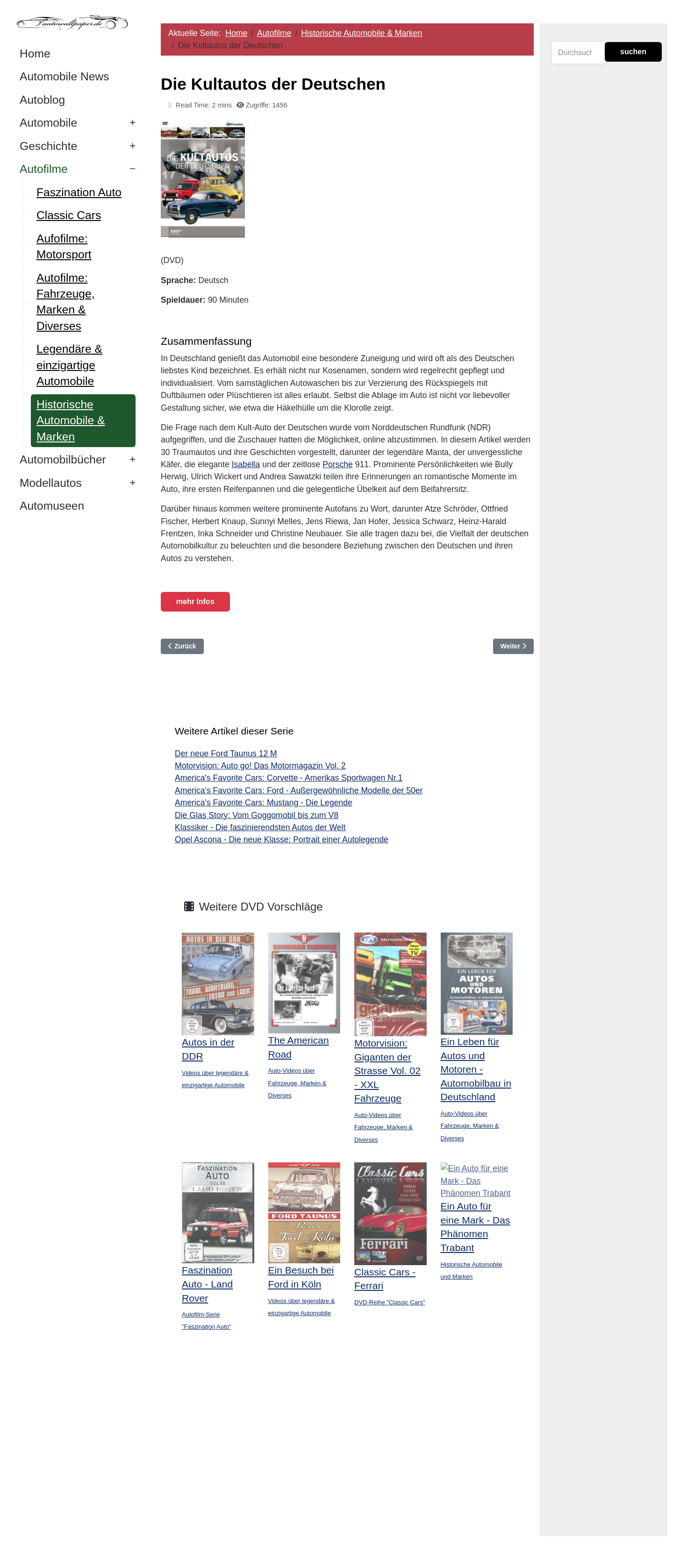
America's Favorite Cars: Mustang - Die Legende (264, 802)
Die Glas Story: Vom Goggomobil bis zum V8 (257, 815)
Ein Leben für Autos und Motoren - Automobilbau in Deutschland (476, 1069)
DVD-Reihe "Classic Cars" (390, 1301)
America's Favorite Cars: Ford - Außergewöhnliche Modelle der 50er (299, 790)
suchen (633, 52)
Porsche (338, 464)
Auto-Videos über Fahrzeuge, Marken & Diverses (297, 1083)
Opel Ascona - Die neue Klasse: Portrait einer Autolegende (282, 839)
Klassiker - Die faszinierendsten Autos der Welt (260, 827)
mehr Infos (196, 601)
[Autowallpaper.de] (75, 22)
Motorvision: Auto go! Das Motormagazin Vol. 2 (260, 765)
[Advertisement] (347, 1446)
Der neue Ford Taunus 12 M (226, 753)
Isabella (246, 464)
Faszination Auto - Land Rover (207, 1284)
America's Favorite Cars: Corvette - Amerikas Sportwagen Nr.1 (289, 778)
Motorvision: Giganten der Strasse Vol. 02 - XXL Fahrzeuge (388, 1070)
